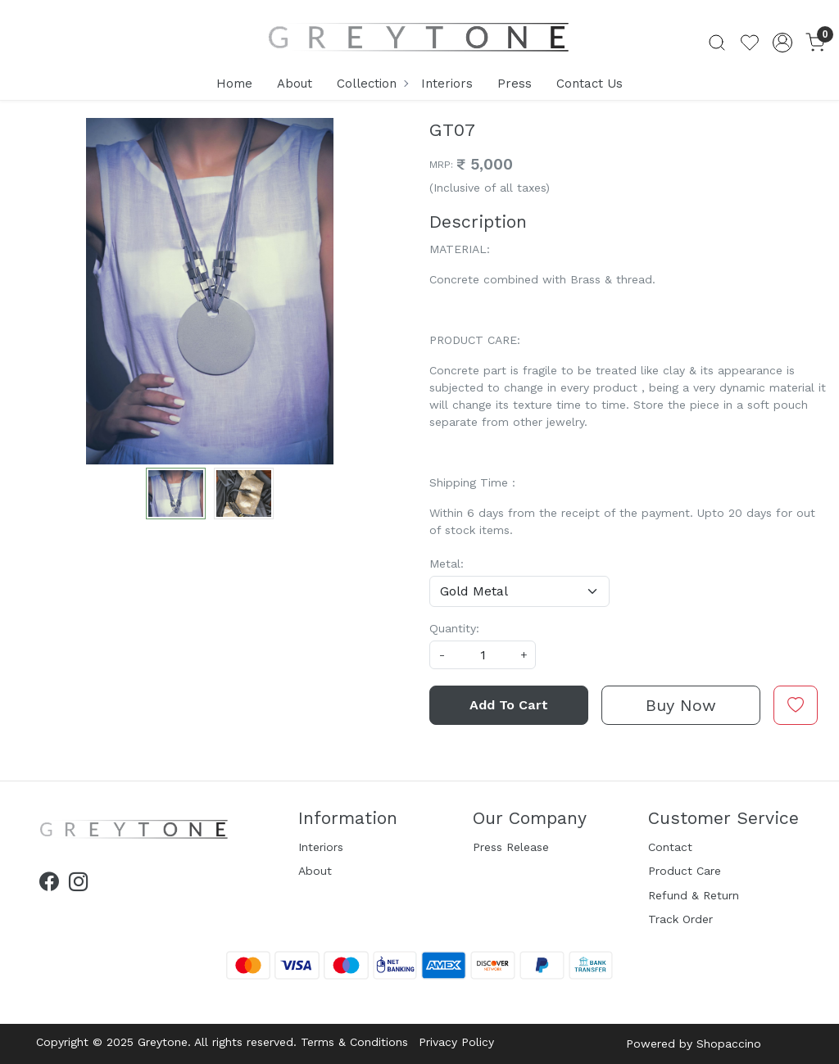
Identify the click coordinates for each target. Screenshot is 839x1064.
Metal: (446, 563)
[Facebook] (48, 884)
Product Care (684, 870)
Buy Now (681, 705)
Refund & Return (693, 895)
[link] (717, 42)
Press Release (511, 846)
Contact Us (589, 83)
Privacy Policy (456, 1041)
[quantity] (482, 655)
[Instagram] (78, 884)
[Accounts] (782, 42)
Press (514, 83)
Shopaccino (728, 1043)
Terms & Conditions (354, 1041)
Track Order (680, 919)
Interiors (447, 83)
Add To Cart (508, 705)
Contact (670, 846)
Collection (372, 83)
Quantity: (454, 628)
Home (234, 83)
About (294, 83)
